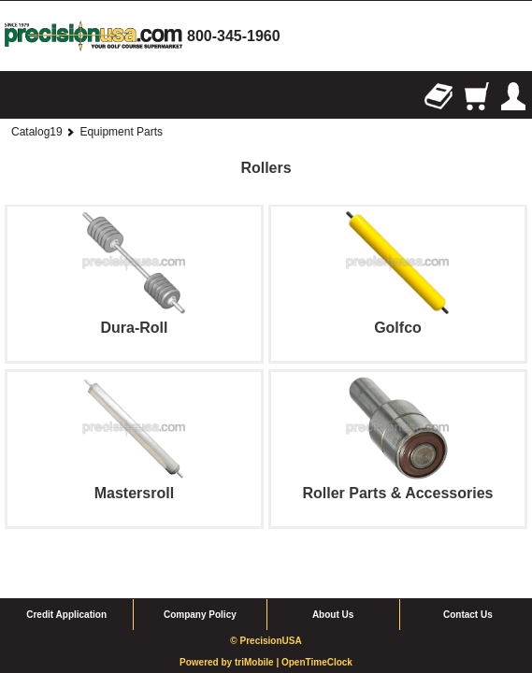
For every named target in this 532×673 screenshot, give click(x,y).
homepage (93, 36)
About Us (332, 576)
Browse (18, 96)
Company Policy (200, 576)
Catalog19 (37, 131)
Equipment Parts (121, 131)
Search (56, 96)
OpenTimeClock (316, 624)
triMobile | (258, 624)
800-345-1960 (233, 36)
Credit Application (66, 576)
